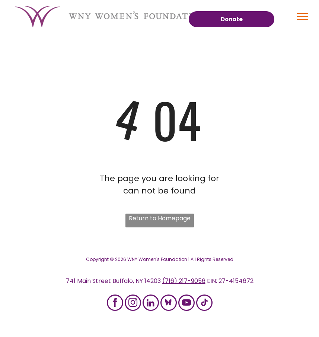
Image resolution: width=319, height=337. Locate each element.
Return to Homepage (160, 218)
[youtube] (186, 304)
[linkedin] (151, 304)
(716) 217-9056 (183, 281)
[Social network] (168, 304)
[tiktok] (204, 304)
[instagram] (133, 304)
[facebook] (115, 304)
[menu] (302, 16)
